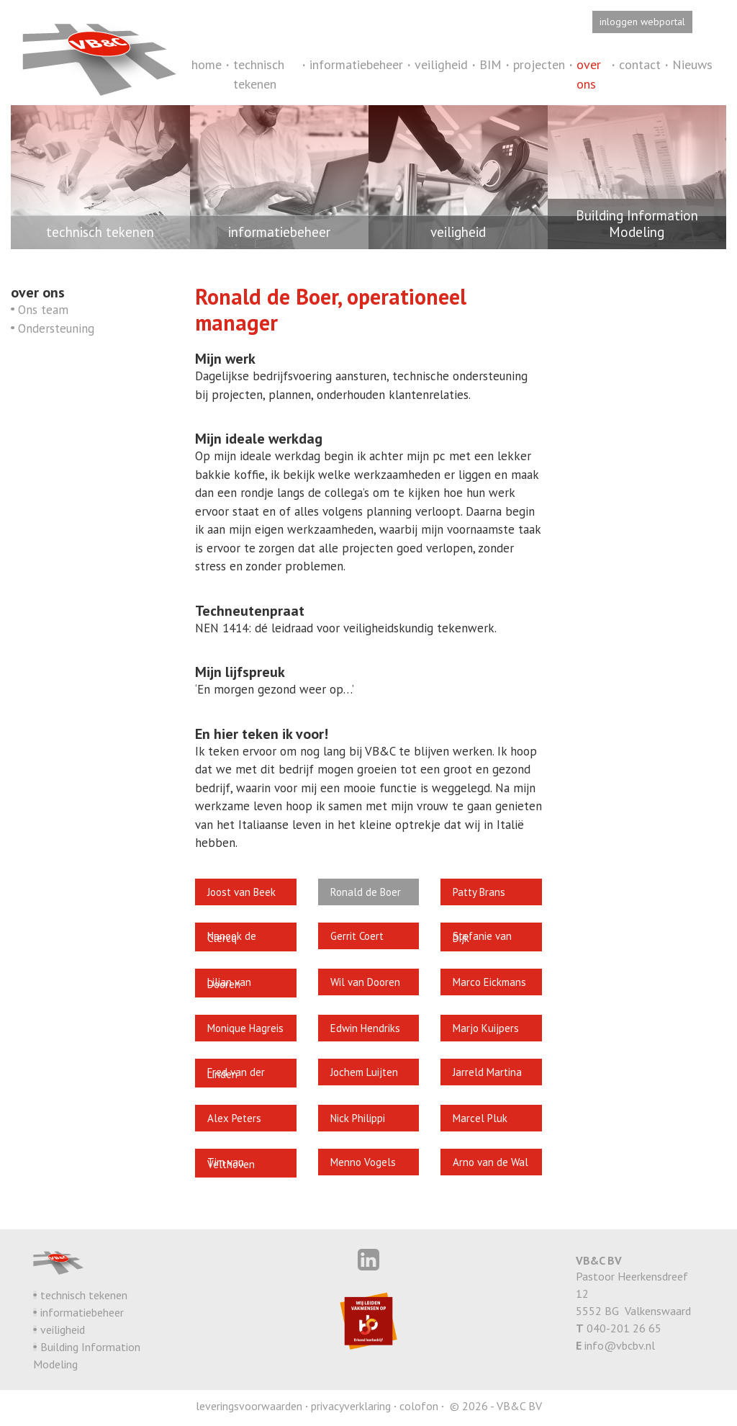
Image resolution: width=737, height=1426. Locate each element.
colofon (418, 1406)
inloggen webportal (642, 21)
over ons (589, 74)
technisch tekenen (258, 74)
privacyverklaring (351, 1406)
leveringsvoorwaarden (249, 1406)
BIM (490, 64)
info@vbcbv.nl (619, 1345)
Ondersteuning (56, 328)
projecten (539, 64)
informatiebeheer (356, 64)
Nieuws (692, 64)
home (206, 64)
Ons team (43, 310)
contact (640, 64)
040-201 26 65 (624, 1328)
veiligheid (441, 64)
